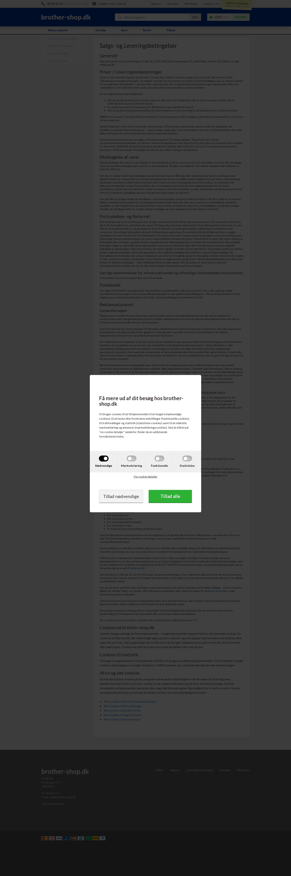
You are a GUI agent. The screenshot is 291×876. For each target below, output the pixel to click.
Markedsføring (131, 465)
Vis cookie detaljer (145, 476)
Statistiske (187, 465)
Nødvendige (103, 465)
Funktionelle (159, 465)
